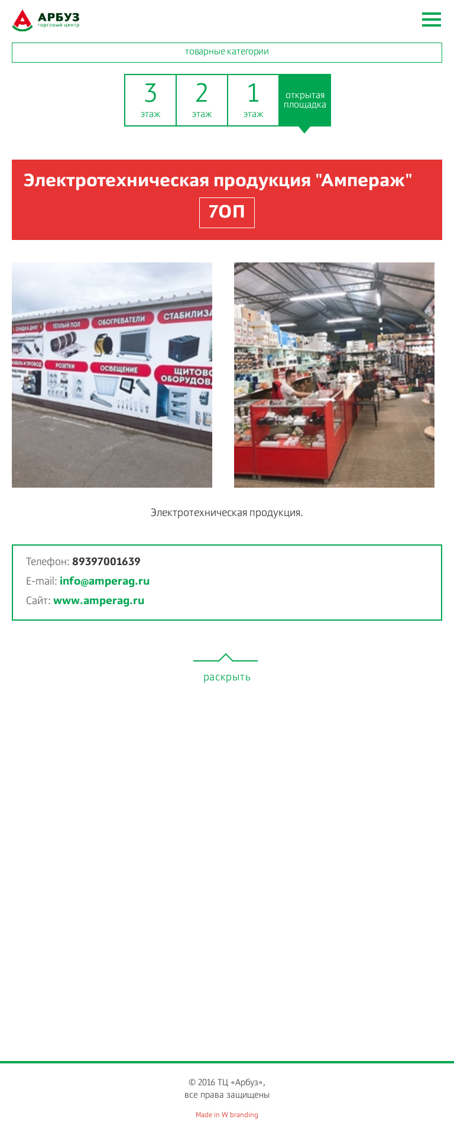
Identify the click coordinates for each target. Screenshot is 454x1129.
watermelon (46, 20)
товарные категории (227, 52)
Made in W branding (227, 1115)
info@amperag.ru (105, 581)
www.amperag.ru (98, 601)
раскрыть (227, 677)
